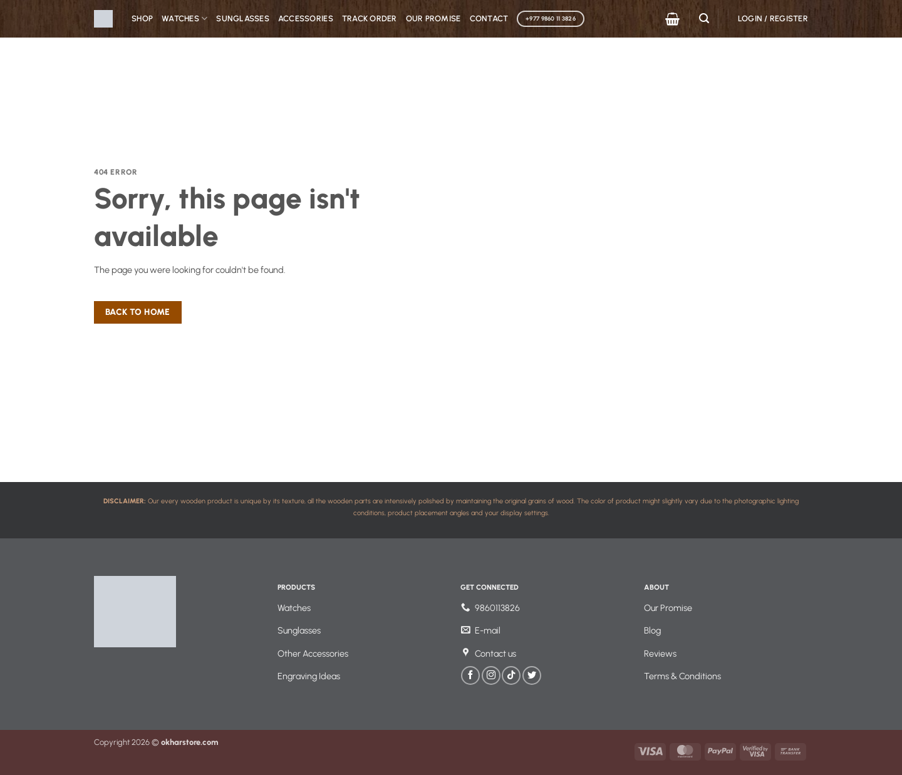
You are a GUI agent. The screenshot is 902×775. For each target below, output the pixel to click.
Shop (142, 18)
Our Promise (433, 18)
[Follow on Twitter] (531, 675)
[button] (672, 19)
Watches (184, 18)
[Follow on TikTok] (511, 675)
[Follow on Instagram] (491, 675)
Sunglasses (242, 18)
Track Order (369, 18)
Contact (489, 18)
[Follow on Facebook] (470, 675)
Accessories (305, 18)
